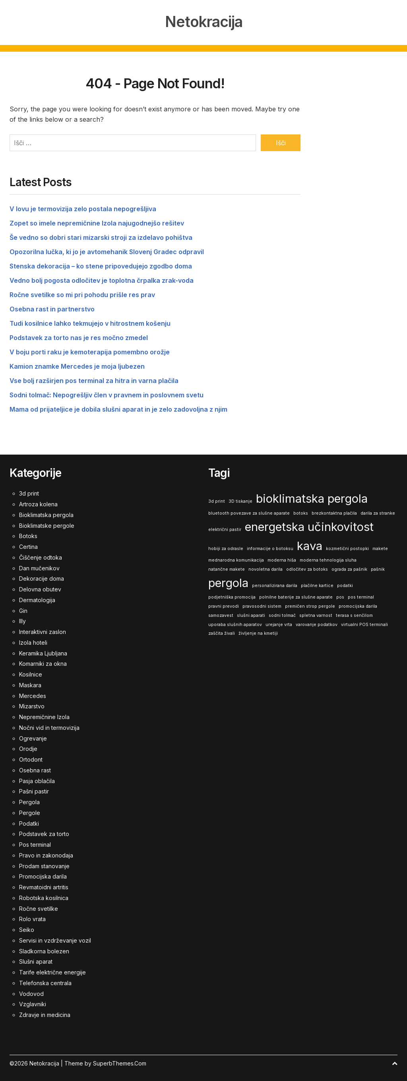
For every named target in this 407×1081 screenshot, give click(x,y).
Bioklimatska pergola (46, 514)
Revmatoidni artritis (43, 886)
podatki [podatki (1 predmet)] (345, 584)
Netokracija (203, 21)
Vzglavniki (32, 1003)
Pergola (29, 801)
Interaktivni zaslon (42, 631)
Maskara (30, 684)
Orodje (28, 748)
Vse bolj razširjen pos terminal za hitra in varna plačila (94, 380)
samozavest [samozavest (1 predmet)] (220, 614)
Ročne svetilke (38, 907)
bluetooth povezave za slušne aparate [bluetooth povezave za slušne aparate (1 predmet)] (249, 512)
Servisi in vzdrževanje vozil (55, 939)
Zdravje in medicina (44, 1014)
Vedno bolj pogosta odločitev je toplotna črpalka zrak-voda (102, 280)
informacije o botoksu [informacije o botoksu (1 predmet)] (270, 547)
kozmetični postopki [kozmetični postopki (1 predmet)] (347, 547)
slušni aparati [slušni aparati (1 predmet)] (251, 614)
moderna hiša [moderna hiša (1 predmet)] (281, 559)
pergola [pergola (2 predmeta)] (228, 582)
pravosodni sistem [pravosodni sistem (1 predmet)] (261, 605)
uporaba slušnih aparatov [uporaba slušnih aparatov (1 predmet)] (235, 623)
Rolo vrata (32, 918)
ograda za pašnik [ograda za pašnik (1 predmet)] (349, 568)
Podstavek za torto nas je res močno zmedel (79, 337)
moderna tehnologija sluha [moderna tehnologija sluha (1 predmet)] (328, 559)
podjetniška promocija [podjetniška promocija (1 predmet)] (232, 596)
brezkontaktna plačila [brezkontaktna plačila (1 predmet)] (334, 512)
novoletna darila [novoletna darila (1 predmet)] (265, 568)
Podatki (29, 822)
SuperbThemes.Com (119, 1062)
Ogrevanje (33, 737)
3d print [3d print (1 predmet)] (216, 500)
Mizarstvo (32, 705)
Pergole (29, 812)
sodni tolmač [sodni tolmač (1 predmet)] (282, 614)
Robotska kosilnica (43, 897)
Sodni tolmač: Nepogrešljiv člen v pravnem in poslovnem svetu (107, 394)
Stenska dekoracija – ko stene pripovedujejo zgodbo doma (101, 265)
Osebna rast (35, 769)
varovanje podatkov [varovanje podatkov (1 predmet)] (316, 623)
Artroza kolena (38, 503)
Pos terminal (35, 843)
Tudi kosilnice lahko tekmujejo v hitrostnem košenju (90, 323)
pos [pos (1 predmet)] (340, 596)
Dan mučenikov (39, 567)
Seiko (26, 928)
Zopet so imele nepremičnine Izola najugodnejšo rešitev (97, 222)
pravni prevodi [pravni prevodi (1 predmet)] (223, 605)
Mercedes (32, 695)
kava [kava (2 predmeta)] (309, 545)
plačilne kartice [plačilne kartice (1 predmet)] (317, 584)
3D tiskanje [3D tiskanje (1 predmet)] (240, 500)
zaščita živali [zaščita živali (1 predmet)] (221, 632)
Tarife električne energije (52, 971)
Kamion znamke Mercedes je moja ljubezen (77, 365)
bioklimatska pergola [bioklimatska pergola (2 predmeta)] (312, 498)
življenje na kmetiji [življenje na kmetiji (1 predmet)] (258, 632)
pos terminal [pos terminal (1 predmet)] (361, 596)
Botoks (28, 535)
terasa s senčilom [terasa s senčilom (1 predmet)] (354, 614)
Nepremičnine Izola (44, 716)
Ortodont (31, 758)
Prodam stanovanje (44, 865)
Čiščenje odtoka (40, 556)
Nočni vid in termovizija (49, 726)
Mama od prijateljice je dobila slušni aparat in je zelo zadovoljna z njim (118, 408)
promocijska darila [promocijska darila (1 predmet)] (358, 605)
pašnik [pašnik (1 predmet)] (378, 568)
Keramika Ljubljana (43, 652)
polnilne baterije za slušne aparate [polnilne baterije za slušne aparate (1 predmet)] (296, 596)
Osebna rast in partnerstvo (52, 308)
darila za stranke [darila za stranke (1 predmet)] (377, 512)
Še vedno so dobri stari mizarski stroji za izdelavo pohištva (101, 237)
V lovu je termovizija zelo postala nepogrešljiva (83, 208)
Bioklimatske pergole (46, 524)
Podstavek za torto (44, 833)
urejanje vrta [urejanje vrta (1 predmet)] (279, 623)
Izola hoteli (33, 641)
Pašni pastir (34, 790)
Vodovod (31, 993)
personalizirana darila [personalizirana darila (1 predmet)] (274, 584)
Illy (22, 620)
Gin (23, 610)
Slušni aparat (35, 960)
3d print (29, 492)
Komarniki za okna (43, 662)
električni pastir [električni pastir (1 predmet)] (224, 528)
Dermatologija (37, 599)
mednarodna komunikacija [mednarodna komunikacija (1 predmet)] (236, 559)
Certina (28, 545)
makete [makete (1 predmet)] (380, 547)
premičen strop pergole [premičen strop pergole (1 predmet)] (310, 605)
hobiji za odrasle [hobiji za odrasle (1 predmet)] (225, 547)
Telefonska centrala (45, 982)
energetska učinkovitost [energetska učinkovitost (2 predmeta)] (309, 526)
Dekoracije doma (41, 577)
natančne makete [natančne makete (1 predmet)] (226, 568)
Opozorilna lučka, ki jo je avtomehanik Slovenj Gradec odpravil (107, 251)
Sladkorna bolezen (44, 950)
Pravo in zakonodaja (46, 854)
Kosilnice (30, 673)
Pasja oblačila (37, 780)
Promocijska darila (43, 875)
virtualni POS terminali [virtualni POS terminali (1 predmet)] (364, 623)
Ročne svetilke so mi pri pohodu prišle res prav (82, 294)
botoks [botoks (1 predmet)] (300, 512)
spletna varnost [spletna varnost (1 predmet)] (315, 614)
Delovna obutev (40, 588)
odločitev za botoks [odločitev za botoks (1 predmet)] (307, 568)
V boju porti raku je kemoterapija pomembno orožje (90, 351)
